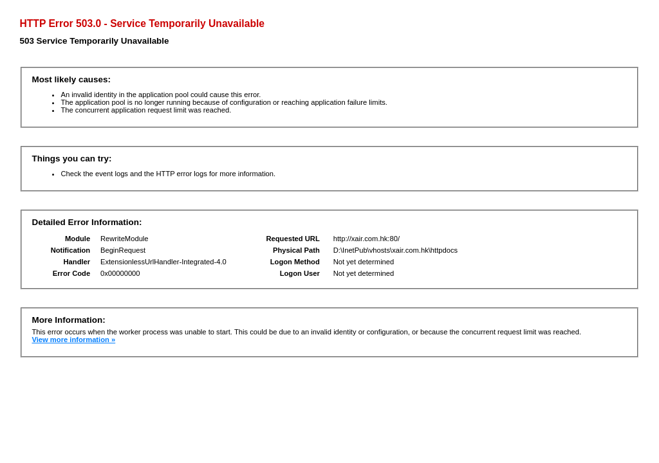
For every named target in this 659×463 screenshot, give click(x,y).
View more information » (73, 339)
